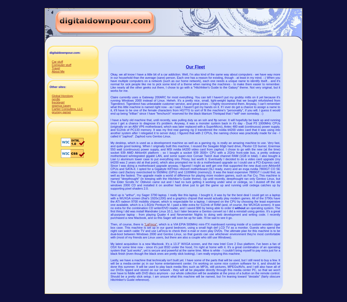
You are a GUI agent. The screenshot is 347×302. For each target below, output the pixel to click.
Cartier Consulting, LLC (67, 109)
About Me (58, 71)
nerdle (56, 99)
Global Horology (62, 95)
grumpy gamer (61, 112)
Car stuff (57, 61)
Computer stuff (61, 65)
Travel (56, 68)
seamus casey (61, 105)
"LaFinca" (150, 224)
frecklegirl (58, 102)
